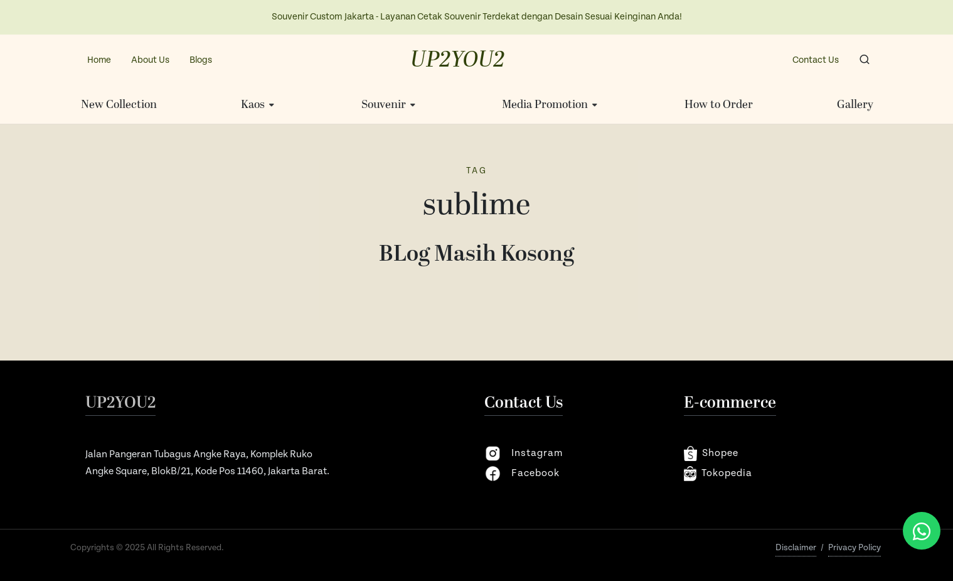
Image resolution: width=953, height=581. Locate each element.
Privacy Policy (854, 548)
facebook (522, 473)
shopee (711, 453)
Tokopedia (718, 473)
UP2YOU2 (457, 60)
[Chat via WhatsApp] (921, 531)
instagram (523, 453)
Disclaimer (795, 548)
